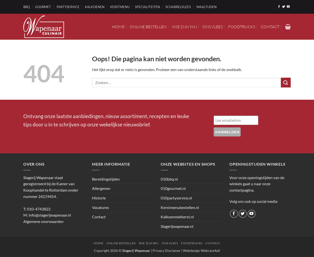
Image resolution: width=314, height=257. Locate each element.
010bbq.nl (169, 179)
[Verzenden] (286, 82)
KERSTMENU (120, 7)
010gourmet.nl (173, 188)
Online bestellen (148, 26)
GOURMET (43, 7)
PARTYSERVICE (68, 7)
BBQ (26, 7)
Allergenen (101, 188)
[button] (288, 26)
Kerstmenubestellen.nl (180, 207)
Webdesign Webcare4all (201, 250)
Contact (270, 26)
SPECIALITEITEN (147, 7)
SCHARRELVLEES (178, 7)
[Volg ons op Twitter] (283, 7)
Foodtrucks (241, 26)
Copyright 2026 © (122, 250)
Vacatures (100, 207)
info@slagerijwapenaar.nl (50, 215)
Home (118, 26)
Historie (99, 198)
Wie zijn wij (184, 26)
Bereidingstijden (106, 179)
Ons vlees (212, 26)
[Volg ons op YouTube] (288, 7)
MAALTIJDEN (206, 7)
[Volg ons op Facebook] (278, 7)
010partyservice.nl (176, 198)
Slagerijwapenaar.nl (177, 226)
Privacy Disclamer (167, 250)
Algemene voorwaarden (43, 221)
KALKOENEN (95, 7)
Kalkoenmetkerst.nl (177, 216)
